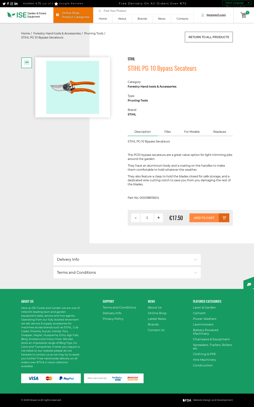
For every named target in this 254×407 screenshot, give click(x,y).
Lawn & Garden (204, 307)
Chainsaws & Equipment (211, 339)
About (122, 18)
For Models (192, 131)
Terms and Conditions (76, 272)
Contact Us (156, 330)
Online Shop (157, 313)
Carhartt (199, 313)
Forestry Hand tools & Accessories (57, 33)
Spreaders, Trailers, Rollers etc (212, 346)
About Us (155, 307)
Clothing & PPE (204, 354)
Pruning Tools (93, 33)
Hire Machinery (204, 359)
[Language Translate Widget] (236, 3)
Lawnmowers (203, 324)
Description (142, 131)
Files (167, 131)
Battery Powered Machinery (205, 332)
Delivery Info (68, 259)
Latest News (157, 318)
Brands (142, 18)
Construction (203, 365)
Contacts (182, 18)
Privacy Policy (113, 318)
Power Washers (204, 318)
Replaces (219, 131)
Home (103, 18)
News (161, 18)
